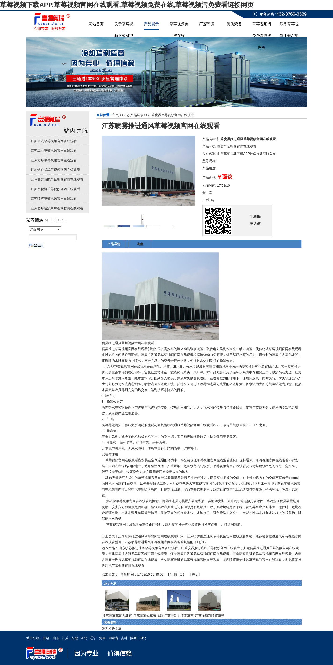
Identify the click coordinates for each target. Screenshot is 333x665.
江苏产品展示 (133, 115)
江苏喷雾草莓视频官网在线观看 (171, 115)
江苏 (65, 638)
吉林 (124, 638)
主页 (115, 115)
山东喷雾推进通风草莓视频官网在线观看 (148, 548)
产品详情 (113, 244)
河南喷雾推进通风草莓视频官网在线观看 (262, 554)
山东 (56, 638)
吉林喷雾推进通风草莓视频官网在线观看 (190, 560)
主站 (46, 638)
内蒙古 (113, 638)
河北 (84, 638)
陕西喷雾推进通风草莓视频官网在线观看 (252, 560)
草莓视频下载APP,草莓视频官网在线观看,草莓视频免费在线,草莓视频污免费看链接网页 (127, 4)
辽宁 (93, 638)
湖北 (143, 638)
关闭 (195, 574)
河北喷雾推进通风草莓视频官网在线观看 (137, 554)
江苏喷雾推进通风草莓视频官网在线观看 (210, 548)
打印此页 (176, 574)
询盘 (140, 244)
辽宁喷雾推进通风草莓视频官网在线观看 (199, 554)
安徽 (74, 638)
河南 (102, 638)
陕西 (133, 638)
